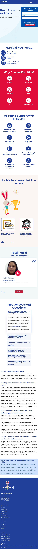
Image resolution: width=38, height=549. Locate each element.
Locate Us (3, 523)
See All (19, 301)
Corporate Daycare (4, 547)
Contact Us (3, 528)
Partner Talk (3, 521)
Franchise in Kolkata (20, 479)
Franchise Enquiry (4, 545)
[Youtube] (31, 2)
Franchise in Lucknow (5, 480)
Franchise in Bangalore (24, 474)
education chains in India (16, 336)
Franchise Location (4, 526)
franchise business (14, 444)
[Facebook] (29, 2)
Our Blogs (3, 530)
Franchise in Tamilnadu (18, 483)
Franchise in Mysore (24, 480)
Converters (3, 535)
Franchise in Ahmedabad (14, 474)
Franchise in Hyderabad (22, 477)
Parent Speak (3, 519)
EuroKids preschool (5, 409)
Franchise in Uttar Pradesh (29, 483)
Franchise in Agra (5, 474)
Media (2, 532)
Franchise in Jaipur (11, 479)
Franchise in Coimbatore (18, 476)
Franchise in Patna (18, 482)
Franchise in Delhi (27, 476)
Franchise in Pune (25, 482)
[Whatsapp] (32, 2)
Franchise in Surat (9, 483)
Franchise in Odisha (9, 482)
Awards (2, 537)
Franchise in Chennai (8, 476)
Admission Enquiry (4, 543)
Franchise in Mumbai (15, 480)
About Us (2, 517)
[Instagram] (30, 2)
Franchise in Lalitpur (29, 479)
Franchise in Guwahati (11, 477)
